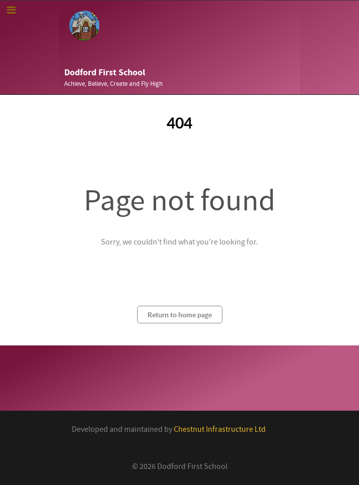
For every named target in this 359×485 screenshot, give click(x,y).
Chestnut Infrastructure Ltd (220, 429)
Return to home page (180, 314)
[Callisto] (84, 25)
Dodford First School (104, 72)
